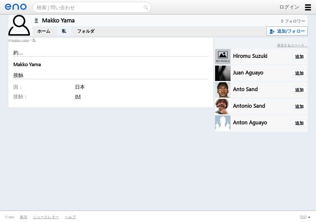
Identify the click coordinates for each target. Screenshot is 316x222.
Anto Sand (245, 88)
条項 (23, 217)
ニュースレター (46, 217)
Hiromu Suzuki (250, 55)
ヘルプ (70, 217)
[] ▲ (305, 217)
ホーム (44, 31)
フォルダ (86, 31)
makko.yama (20, 40)
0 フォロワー (293, 20)
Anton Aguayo (250, 122)
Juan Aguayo (248, 72)
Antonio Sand (249, 105)
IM (78, 96)
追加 (299, 56)
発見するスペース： (292, 45)
